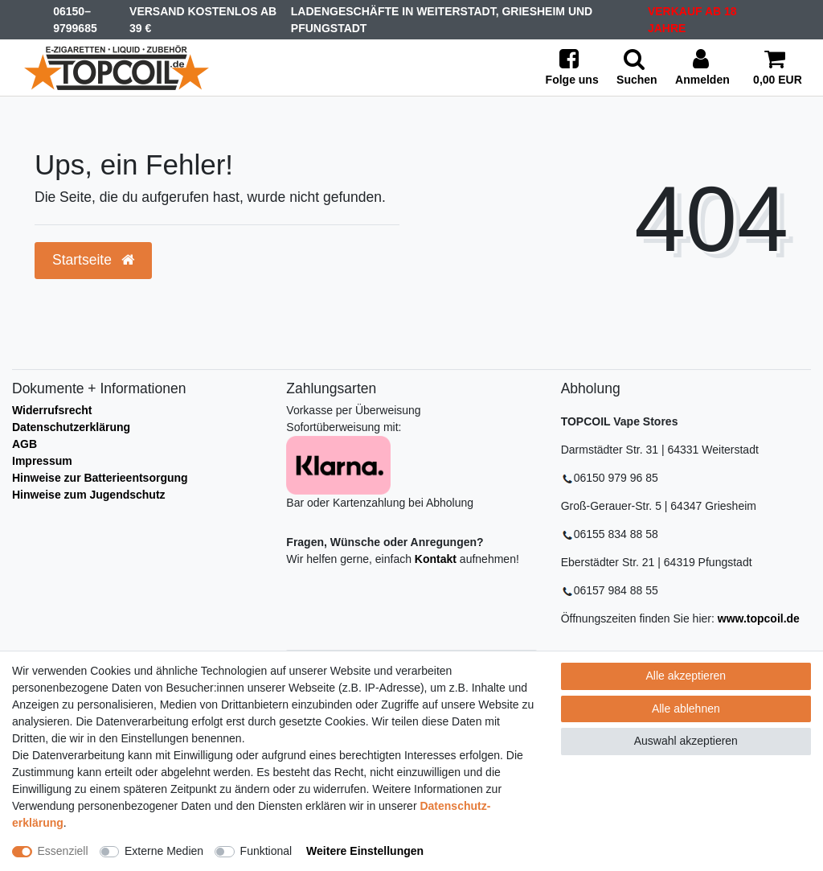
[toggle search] (637, 68)
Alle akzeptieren (686, 675)
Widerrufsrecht (52, 410)
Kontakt (436, 559)
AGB (24, 444)
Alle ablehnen (686, 708)
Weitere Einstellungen (365, 850)
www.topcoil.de (759, 618)
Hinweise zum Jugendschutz (89, 494)
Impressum (42, 460)
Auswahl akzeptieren (686, 740)
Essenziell (63, 850)
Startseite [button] (93, 260)
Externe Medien (164, 850)
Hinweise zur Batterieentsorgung (100, 477)
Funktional (266, 850)
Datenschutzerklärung (71, 427)
